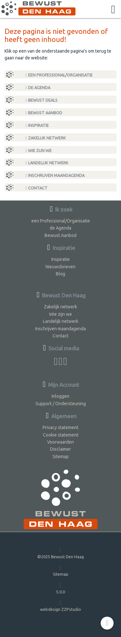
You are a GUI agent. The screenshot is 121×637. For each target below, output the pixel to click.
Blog (60, 273)
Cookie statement (60, 434)
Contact (36, 188)
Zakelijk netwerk (45, 138)
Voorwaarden (60, 442)
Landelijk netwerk (46, 162)
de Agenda (37, 87)
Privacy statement (60, 427)
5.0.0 (60, 588)
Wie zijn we (38, 150)
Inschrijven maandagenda (55, 175)
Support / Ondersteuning (60, 403)
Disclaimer (60, 449)
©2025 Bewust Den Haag (60, 553)
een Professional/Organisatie (59, 75)
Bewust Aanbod (43, 112)
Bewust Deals (41, 100)
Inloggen (60, 396)
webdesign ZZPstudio (60, 605)
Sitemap (61, 456)
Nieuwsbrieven (60, 266)
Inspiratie (37, 125)
